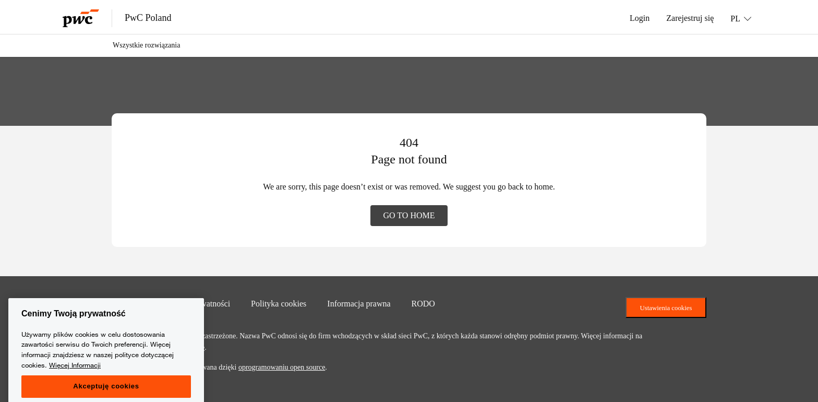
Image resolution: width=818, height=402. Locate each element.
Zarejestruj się (690, 18)
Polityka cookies (278, 303)
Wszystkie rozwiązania (146, 45)
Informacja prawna (358, 303)
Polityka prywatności (195, 303)
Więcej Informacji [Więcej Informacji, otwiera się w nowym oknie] (75, 383)
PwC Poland (148, 17)
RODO (423, 303)
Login (639, 18)
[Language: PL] (740, 18)
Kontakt (125, 303)
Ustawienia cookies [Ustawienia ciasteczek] (666, 307)
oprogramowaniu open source (281, 367)
